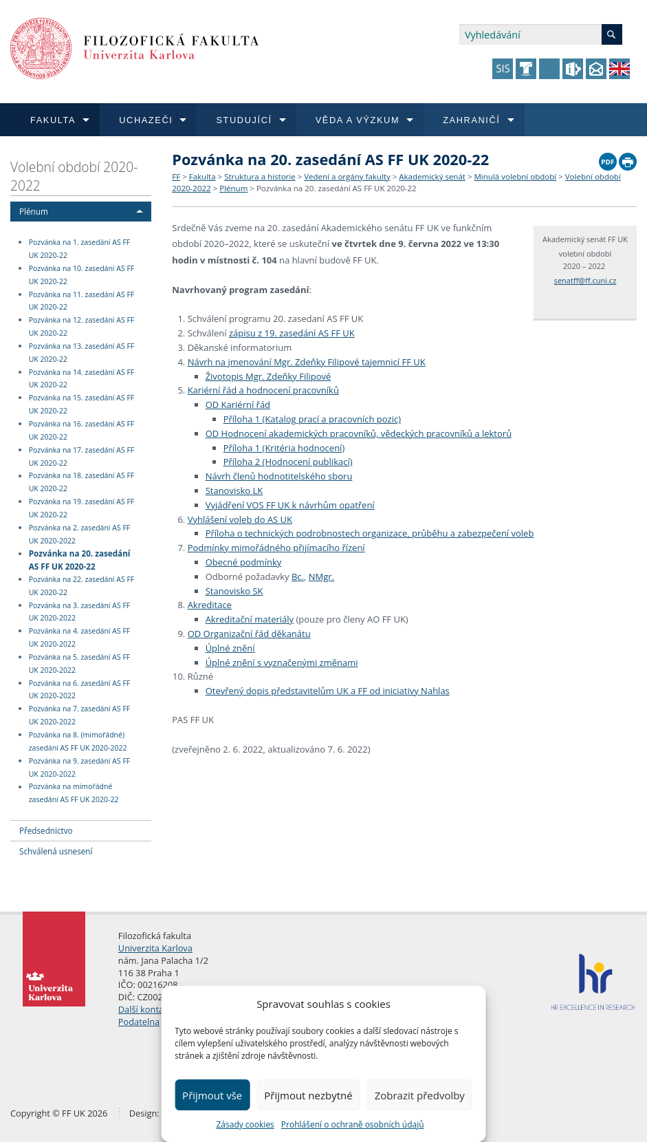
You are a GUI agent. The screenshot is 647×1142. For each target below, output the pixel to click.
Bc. (298, 576)
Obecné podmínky (244, 562)
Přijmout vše (212, 1095)
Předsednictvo (46, 830)
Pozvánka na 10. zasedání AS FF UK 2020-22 (82, 274)
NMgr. (321, 576)
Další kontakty (147, 1009)
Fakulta (202, 176)
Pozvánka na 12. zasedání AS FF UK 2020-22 (82, 326)
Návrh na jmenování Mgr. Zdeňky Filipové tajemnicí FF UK (307, 362)
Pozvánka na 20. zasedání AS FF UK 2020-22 (80, 560)
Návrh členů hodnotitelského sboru (279, 476)
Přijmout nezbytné (308, 1095)
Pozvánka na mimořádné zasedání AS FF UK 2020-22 (74, 793)
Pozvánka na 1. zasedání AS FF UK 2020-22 (80, 248)
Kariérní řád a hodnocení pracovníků (263, 390)
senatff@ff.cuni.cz (585, 280)
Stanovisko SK (234, 591)
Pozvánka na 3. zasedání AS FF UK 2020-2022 (80, 612)
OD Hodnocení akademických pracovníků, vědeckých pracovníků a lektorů (359, 433)
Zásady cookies (245, 1124)
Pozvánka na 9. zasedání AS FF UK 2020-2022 (80, 767)
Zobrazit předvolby (420, 1095)
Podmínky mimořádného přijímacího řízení (276, 547)
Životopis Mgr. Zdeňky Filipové (268, 376)
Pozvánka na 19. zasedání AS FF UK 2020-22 (82, 508)
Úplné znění (230, 648)
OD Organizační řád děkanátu (249, 633)
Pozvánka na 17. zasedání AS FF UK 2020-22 (82, 456)
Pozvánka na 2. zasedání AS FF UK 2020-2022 (80, 534)
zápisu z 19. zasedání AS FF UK (292, 333)
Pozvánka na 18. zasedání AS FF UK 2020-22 (82, 482)
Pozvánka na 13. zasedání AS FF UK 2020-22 (82, 352)
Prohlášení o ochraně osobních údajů (352, 1124)
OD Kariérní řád (238, 404)
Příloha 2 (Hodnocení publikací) (288, 461)
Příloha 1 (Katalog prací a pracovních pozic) (312, 419)
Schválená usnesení (55, 850)
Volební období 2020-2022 (74, 176)
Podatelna (139, 1021)
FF (176, 176)
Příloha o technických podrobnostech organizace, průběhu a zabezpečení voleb (370, 533)
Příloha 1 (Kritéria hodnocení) (284, 448)
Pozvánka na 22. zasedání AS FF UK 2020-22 (82, 585)
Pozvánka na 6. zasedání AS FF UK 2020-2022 (80, 689)
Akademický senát (432, 176)
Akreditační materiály (250, 619)
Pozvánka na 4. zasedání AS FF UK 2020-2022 (80, 637)
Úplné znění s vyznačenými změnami (282, 662)
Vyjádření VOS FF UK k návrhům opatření (290, 505)
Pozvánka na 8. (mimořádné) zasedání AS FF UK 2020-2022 (78, 741)
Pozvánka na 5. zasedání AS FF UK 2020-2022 (80, 663)
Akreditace (210, 605)
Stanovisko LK (234, 490)
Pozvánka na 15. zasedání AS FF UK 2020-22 (82, 404)
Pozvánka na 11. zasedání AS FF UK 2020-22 (82, 301)
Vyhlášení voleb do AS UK (240, 519)
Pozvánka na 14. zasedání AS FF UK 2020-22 (82, 378)
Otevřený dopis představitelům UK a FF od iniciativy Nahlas (328, 691)
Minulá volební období (515, 176)
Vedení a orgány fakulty (347, 176)
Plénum (33, 211)
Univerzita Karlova (155, 948)
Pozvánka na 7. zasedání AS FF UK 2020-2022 (80, 715)
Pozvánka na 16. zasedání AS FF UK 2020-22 (82, 430)
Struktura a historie (259, 176)
